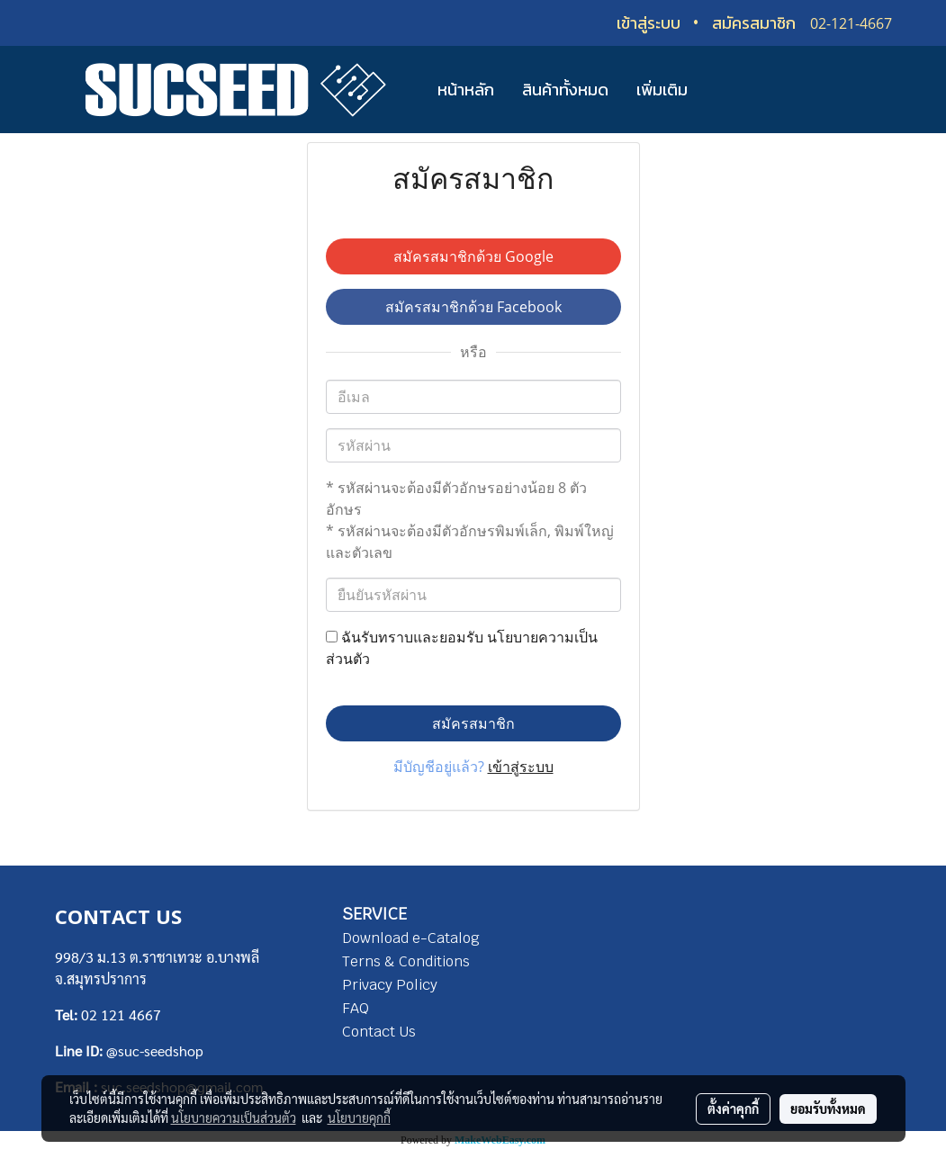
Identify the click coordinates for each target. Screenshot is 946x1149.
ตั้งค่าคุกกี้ (733, 1108)
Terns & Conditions (406, 961)
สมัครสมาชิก (754, 23)
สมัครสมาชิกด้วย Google (473, 256)
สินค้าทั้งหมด (565, 89)
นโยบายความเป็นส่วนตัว (233, 1117)
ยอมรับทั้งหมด (828, 1108)
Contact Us (379, 1031)
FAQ (355, 1008)
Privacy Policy (389, 984)
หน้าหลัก (465, 89)
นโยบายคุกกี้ (359, 1117)
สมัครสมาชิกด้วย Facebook (473, 307)
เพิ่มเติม (662, 89)
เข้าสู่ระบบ (648, 23)
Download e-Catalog (411, 938)
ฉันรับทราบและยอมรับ (462, 648)
